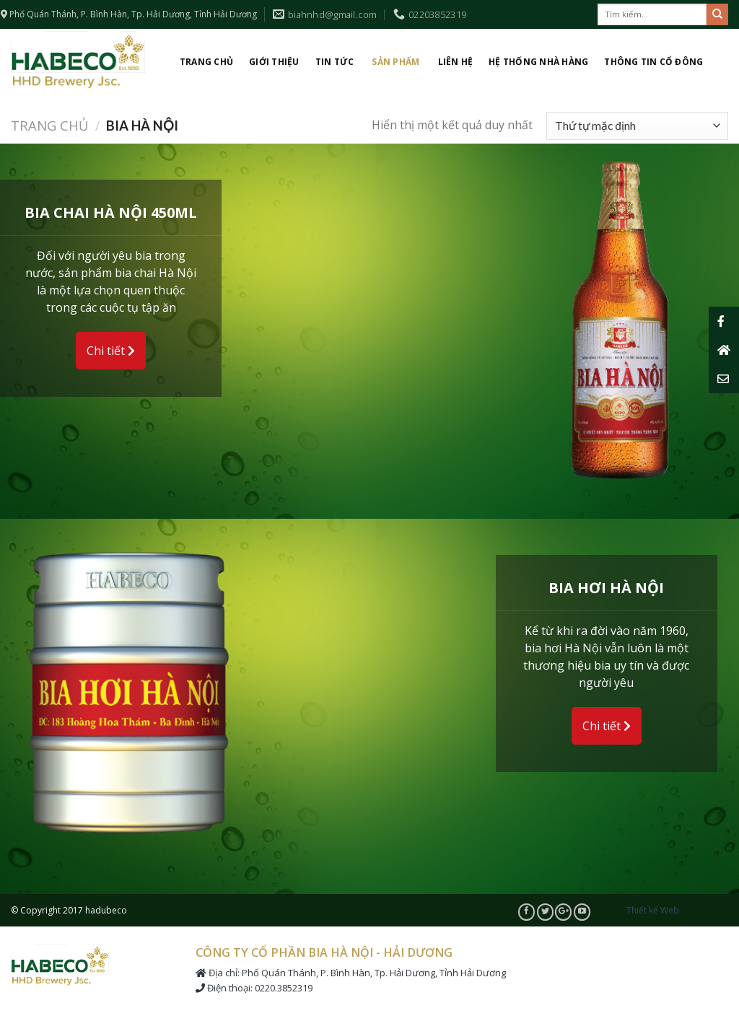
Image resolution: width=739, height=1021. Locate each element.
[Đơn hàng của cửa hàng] (637, 126)
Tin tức (334, 62)
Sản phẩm (395, 62)
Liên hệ (455, 62)
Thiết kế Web (652, 910)
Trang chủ (206, 62)
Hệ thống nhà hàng (538, 62)
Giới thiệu (274, 62)
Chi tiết (111, 351)
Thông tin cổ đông (653, 62)
